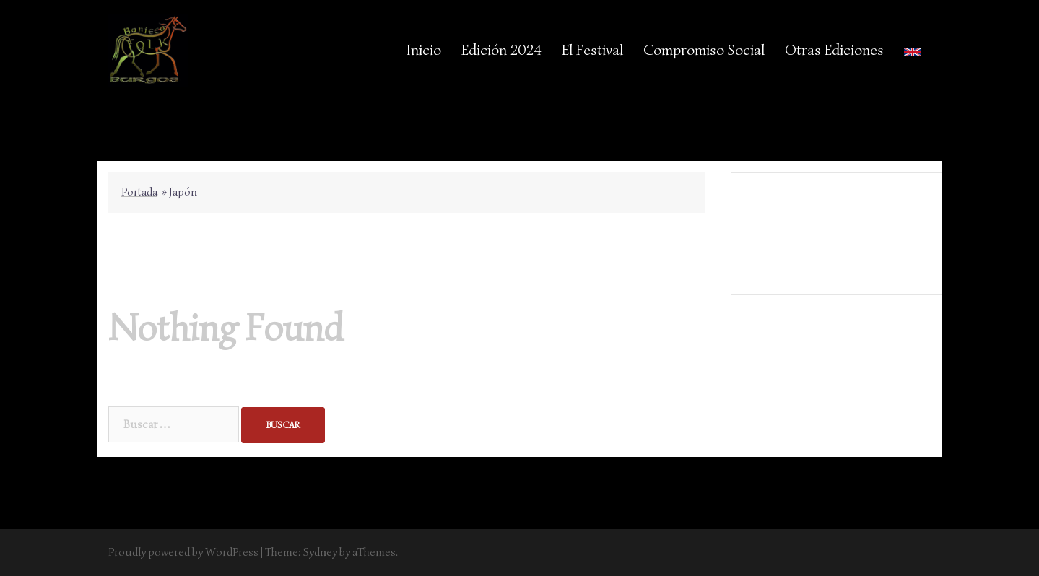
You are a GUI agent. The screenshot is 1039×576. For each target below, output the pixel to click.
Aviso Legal (835, 223)
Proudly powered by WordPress (183, 552)
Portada (139, 192)
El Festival (592, 49)
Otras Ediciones (834, 49)
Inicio (424, 49)
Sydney (320, 552)
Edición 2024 (501, 49)
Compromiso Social (704, 49)
